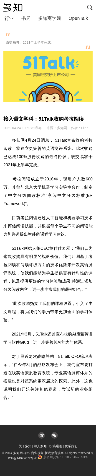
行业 (9, 18)
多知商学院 (49, 18)
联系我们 (71, 446)
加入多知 (40, 446)
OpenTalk (78, 18)
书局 (25, 18)
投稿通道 (55, 446)
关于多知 (25, 446)
